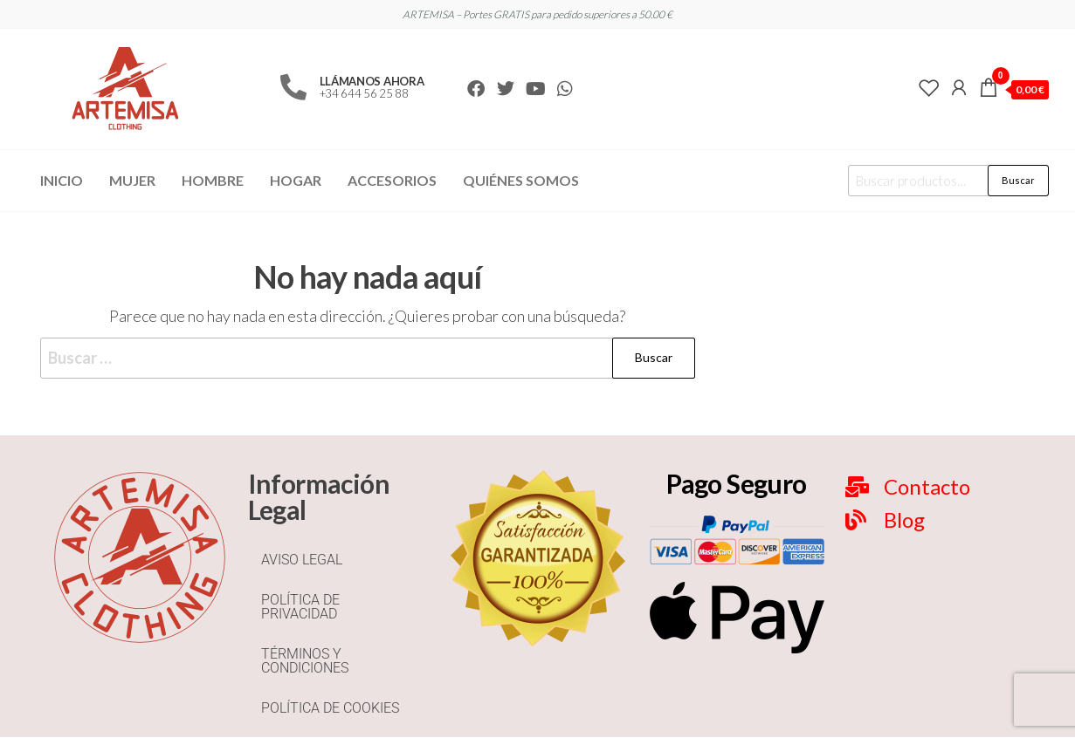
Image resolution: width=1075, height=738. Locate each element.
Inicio (61, 180)
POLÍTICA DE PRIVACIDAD (300, 606)
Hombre (213, 180)
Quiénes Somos (521, 180)
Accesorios (392, 180)
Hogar (295, 180)
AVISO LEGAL (301, 559)
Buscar (1018, 180)
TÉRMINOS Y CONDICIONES (304, 661)
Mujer (132, 180)
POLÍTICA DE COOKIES (330, 708)
